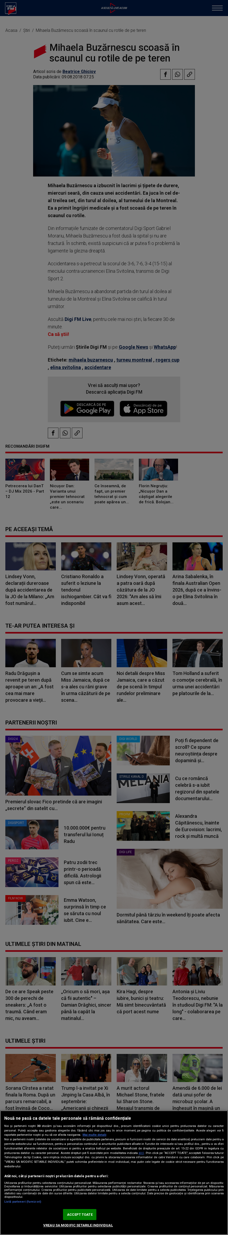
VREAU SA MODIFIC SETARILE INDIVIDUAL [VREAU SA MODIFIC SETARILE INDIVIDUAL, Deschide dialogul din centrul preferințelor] (78, 1225)
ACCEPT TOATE (80, 1215)
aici (141, 1153)
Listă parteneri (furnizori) (22, 1201)
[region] (114, 1172)
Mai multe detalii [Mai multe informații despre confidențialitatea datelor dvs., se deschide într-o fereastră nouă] (94, 1135)
